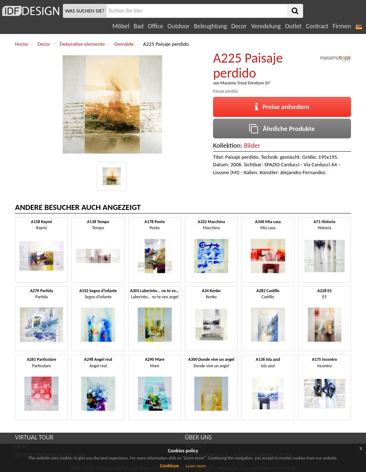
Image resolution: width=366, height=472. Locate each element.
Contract (317, 26)
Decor (239, 26)
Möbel (120, 26)
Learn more (196, 465)
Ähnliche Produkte (282, 128)
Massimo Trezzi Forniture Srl (245, 82)
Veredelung (266, 26)
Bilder (252, 145)
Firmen (341, 26)
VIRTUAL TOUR (34, 437)
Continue (169, 466)
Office (155, 26)
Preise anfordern (282, 107)
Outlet (293, 26)
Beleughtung (210, 26)
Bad (139, 26)
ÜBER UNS (198, 437)
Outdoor (179, 26)
